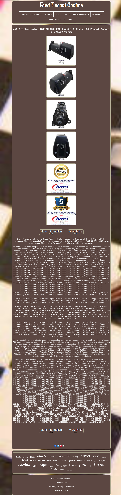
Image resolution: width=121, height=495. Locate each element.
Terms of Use (61, 491)
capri (43, 465)
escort (85, 456)
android (41, 460)
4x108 (25, 460)
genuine (64, 456)
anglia (25, 457)
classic (89, 461)
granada (69, 470)
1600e (32, 457)
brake (54, 469)
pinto (72, 460)
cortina (24, 465)
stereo (64, 460)
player (64, 466)
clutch (33, 460)
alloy (75, 456)
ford (82, 464)
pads (62, 470)
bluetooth (80, 461)
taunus (51, 466)
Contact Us (61, 483)
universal (104, 457)
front (73, 465)
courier (56, 460)
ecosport (102, 460)
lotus (98, 465)
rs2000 (35, 466)
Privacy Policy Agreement (61, 487)
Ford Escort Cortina (61, 479)
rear (18, 461)
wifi (90, 466)
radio (18, 456)
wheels (41, 456)
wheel (96, 456)
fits (57, 465)
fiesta (49, 461)
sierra (52, 456)
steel (95, 461)
